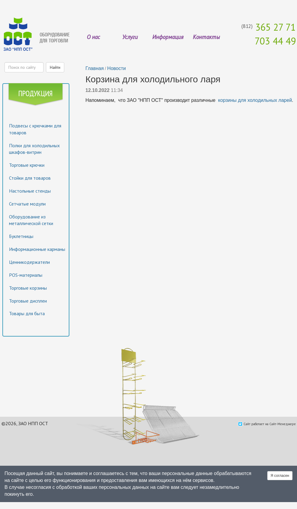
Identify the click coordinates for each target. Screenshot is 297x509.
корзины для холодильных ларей (255, 100)
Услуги (130, 37)
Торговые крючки (26, 165)
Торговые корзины (28, 288)
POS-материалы (25, 275)
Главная (95, 68)
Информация (167, 37)
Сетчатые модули (27, 204)
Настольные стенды (30, 191)
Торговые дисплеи (28, 301)
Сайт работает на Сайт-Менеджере (270, 424)
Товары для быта (27, 313)
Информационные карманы (37, 249)
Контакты (206, 37)
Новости (116, 68)
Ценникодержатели (29, 262)
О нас (93, 37)
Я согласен (280, 476)
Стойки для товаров (30, 178)
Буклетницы (21, 236)
